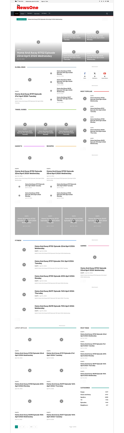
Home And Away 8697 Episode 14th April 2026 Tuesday (64, 98)
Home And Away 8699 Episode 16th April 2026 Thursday (64, 81)
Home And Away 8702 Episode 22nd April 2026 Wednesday (45, 19)
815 (31, 427)
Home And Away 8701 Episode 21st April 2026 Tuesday (28, 95)
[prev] (103, 19)
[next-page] (19, 139)
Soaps (19, 49)
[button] (107, 14)
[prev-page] (16, 139)
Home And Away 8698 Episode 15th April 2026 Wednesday (64, 90)
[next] (106, 19)
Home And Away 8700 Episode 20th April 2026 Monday (65, 72)
